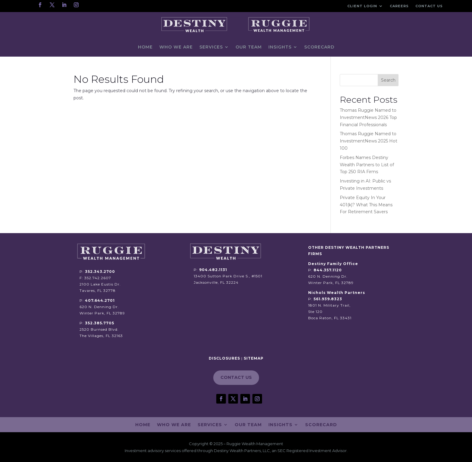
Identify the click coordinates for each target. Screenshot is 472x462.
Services (211, 47)
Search (388, 80)
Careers (399, 6)
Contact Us (429, 6)
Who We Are (176, 47)
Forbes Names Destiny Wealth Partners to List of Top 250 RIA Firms (367, 165)
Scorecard (319, 47)
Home (145, 47)
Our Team (249, 47)
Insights (280, 47)
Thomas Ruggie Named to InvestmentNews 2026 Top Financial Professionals (368, 117)
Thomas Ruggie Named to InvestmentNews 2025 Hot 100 (368, 141)
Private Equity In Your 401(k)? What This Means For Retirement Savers (366, 205)
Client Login (362, 6)
